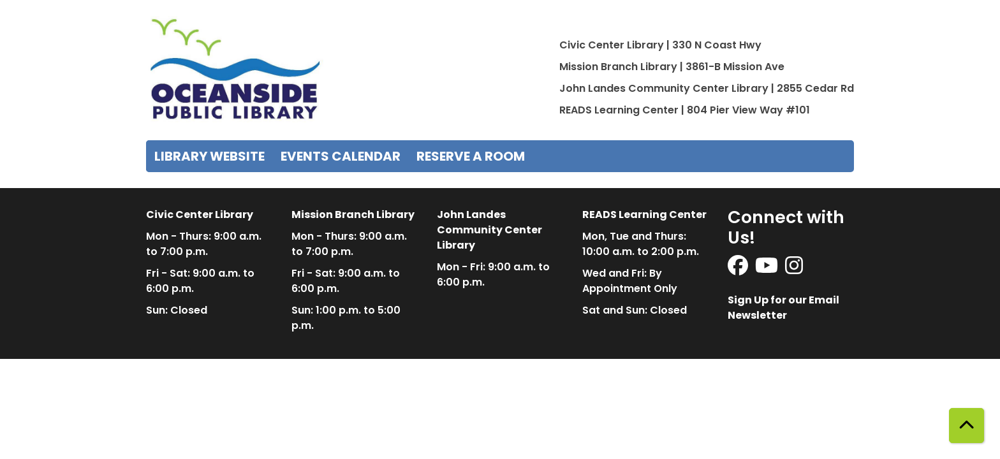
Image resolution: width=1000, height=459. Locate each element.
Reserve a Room (470, 156)
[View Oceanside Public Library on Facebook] (739, 269)
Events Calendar (341, 156)
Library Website (209, 156)
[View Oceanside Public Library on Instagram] (794, 269)
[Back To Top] (966, 425)
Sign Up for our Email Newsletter (783, 308)
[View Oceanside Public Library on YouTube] (767, 269)
